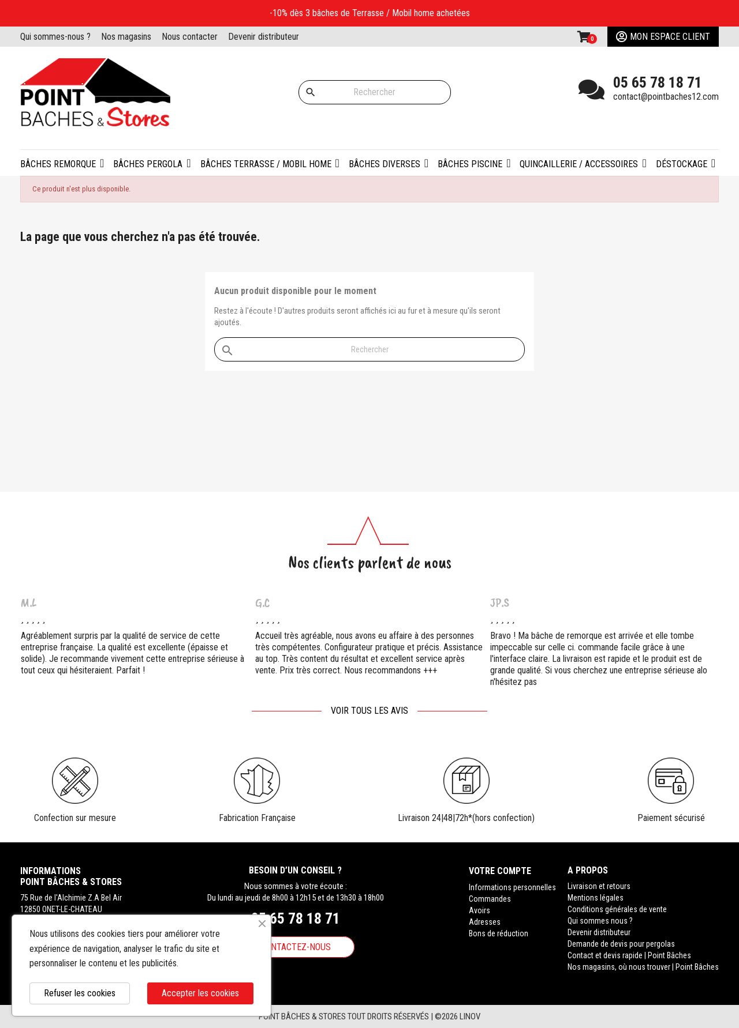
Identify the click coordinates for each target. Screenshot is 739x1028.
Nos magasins (126, 36)
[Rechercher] (374, 92)
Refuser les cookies (79, 993)
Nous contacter (190, 36)
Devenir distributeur (263, 36)
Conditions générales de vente (617, 909)
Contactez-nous (295, 947)
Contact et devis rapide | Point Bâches (629, 955)
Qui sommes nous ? (600, 920)
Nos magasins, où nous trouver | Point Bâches (643, 966)
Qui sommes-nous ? (55, 36)
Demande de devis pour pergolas (621, 943)
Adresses (485, 920)
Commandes (490, 897)
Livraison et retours (599, 886)
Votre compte (500, 870)
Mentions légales (596, 897)
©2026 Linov (457, 1016)
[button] (152, 163)
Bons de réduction (498, 932)
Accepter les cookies (200, 993)
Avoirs (479, 909)
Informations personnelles (512, 886)
